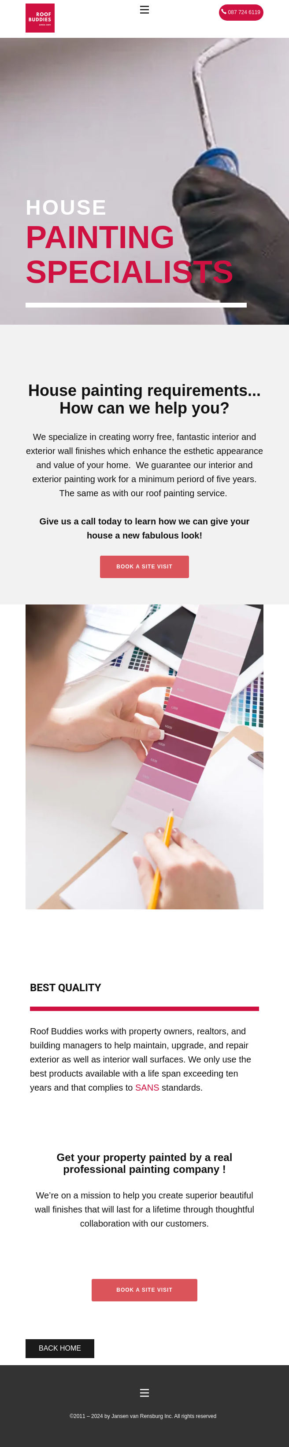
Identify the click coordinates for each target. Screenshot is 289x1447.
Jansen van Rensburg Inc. (142, 1416)
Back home (60, 1348)
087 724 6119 (240, 12)
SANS (147, 1087)
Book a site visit (144, 1290)
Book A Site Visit (144, 567)
